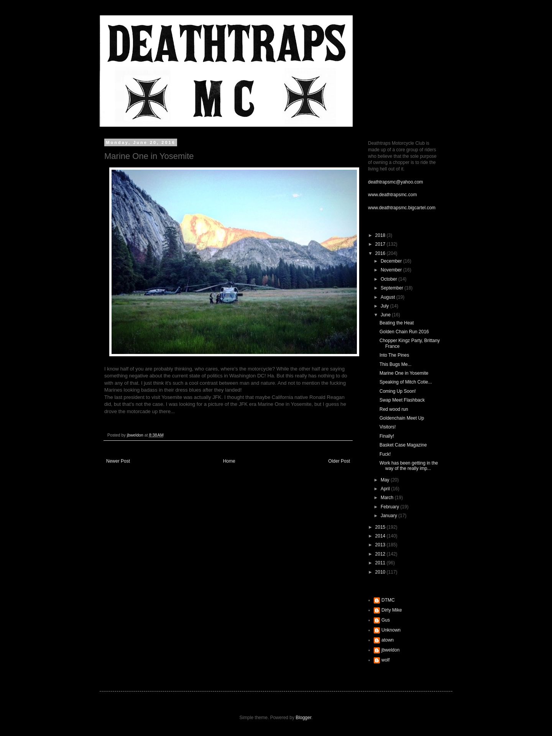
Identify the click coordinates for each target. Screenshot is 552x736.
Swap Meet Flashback (402, 400)
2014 (381, 536)
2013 (381, 544)
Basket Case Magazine (403, 445)
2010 (381, 572)
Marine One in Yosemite (404, 373)
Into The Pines (394, 355)
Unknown (391, 630)
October (389, 279)
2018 (381, 235)
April (386, 488)
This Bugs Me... (395, 364)
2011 (381, 563)
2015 (381, 527)
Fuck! (385, 454)
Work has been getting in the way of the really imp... (409, 465)
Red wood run (394, 409)
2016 (381, 253)
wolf (385, 660)
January (389, 515)
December (392, 261)
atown (387, 640)
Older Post (339, 461)
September (392, 288)
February (390, 506)
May (386, 480)
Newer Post (118, 461)
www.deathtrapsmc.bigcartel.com (401, 207)
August (388, 297)
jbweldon (390, 650)
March (388, 497)
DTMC (388, 600)
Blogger (303, 717)
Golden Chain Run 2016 (404, 331)
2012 (381, 554)
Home (229, 461)
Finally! (387, 436)
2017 (381, 244)
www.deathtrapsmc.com (392, 194)
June (386, 315)
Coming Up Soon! (398, 391)
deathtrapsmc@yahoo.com (395, 182)
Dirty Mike (391, 610)
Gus (385, 620)
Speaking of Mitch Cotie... (406, 382)
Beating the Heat (397, 323)
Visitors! (388, 427)
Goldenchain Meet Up (402, 418)
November (392, 270)
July (385, 306)
